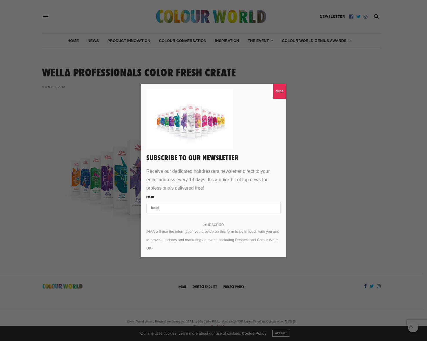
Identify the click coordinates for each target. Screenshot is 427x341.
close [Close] (279, 91)
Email (150, 197)
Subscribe (213, 224)
